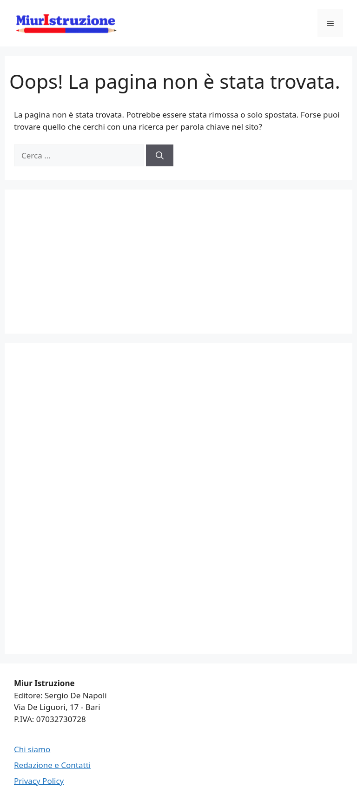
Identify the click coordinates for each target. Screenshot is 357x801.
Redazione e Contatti (52, 765)
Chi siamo (32, 749)
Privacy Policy (39, 780)
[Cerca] (159, 155)
